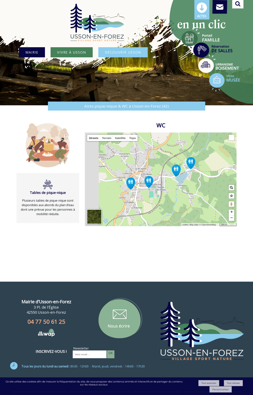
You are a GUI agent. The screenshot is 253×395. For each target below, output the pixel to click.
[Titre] (200, 37)
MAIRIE (31, 52)
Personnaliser (220, 389)
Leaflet (185, 225)
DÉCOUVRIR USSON (123, 52)
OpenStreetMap (209, 225)
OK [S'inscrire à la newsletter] (111, 353)
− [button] (231, 218)
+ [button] (231, 212)
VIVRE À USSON (71, 52)
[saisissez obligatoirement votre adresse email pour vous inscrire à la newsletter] (90, 354)
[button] (231, 137)
